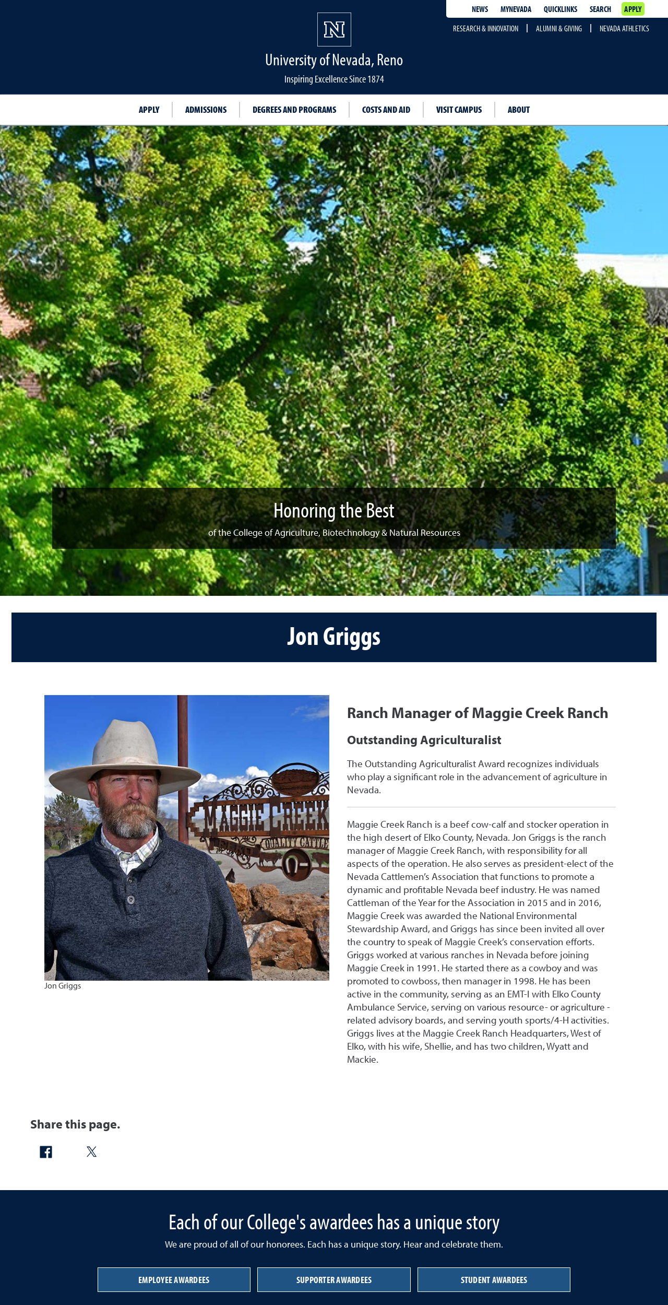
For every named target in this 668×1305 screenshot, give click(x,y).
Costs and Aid (386, 109)
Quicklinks (560, 9)
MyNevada (515, 9)
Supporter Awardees (334, 1280)
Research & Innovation (485, 28)
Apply (632, 9)
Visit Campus (459, 109)
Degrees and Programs (294, 109)
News (480, 9)
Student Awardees (494, 1280)
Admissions (205, 109)
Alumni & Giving (559, 28)
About (519, 109)
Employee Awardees (173, 1280)
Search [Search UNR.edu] (600, 9)
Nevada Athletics (624, 28)
